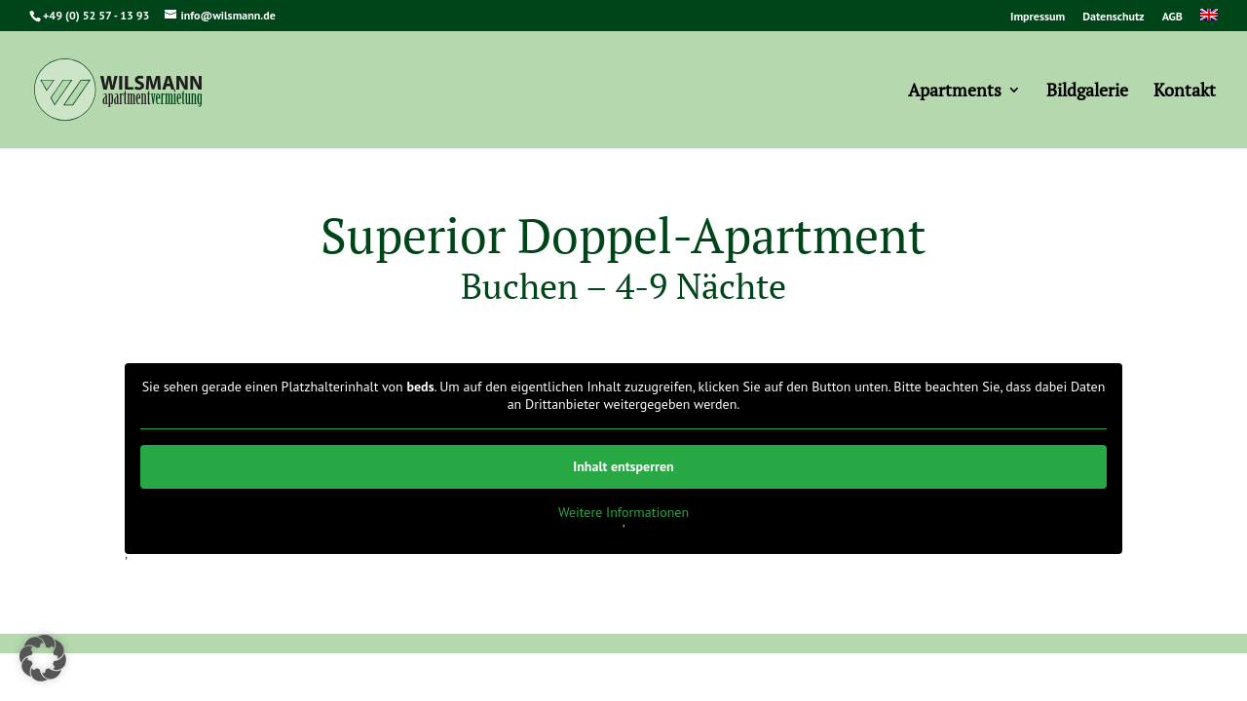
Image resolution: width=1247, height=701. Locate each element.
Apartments (954, 92)
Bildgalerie (1087, 92)
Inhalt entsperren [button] (623, 466)
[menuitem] (1209, 20)
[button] (43, 658)
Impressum (1037, 17)
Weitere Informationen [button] (623, 512)
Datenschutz (1113, 17)
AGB (1172, 17)
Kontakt (1184, 92)
